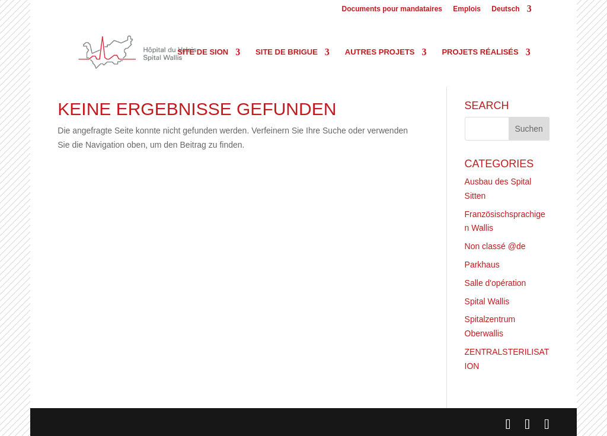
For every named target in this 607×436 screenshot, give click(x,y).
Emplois (467, 9)
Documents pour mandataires (392, 9)
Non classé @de (495, 246)
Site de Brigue (286, 52)
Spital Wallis (487, 301)
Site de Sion (202, 52)
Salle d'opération (495, 283)
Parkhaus (482, 264)
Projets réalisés (480, 52)
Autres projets (380, 52)
